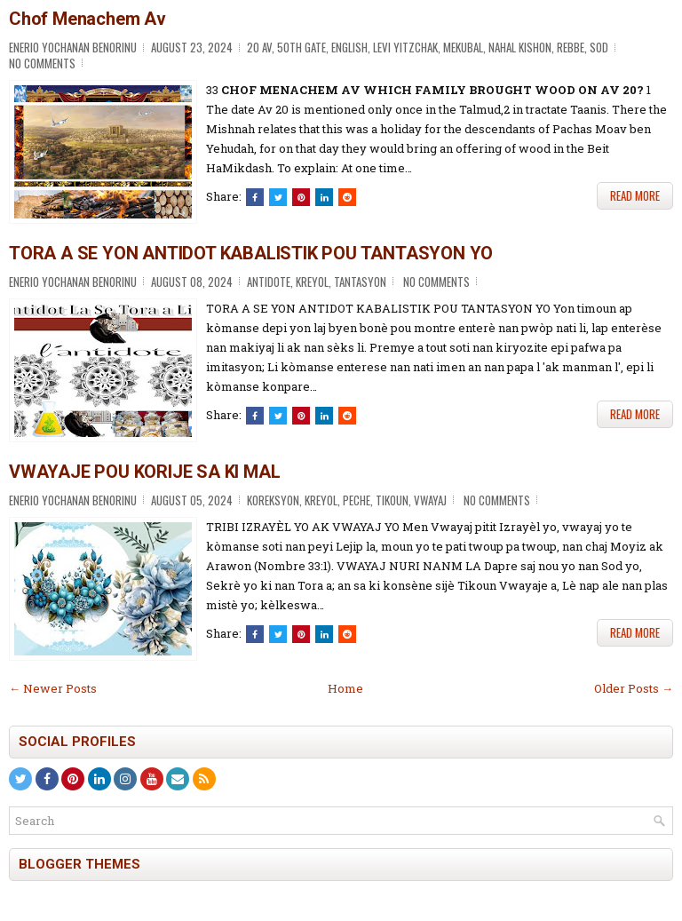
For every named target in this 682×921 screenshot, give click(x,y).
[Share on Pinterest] (301, 197)
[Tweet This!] (278, 197)
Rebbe (570, 47)
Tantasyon (360, 281)
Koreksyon (273, 500)
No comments (42, 63)
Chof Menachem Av (87, 18)
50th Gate (301, 47)
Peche (356, 500)
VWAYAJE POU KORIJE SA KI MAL (144, 471)
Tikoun (392, 500)
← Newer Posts (53, 688)
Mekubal (463, 47)
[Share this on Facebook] (255, 197)
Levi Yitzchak (405, 47)
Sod (599, 47)
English (349, 47)
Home (345, 688)
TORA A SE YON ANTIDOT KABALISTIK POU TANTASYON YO (251, 253)
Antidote (268, 281)
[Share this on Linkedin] (324, 197)
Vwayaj (430, 500)
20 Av (259, 47)
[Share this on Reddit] (347, 197)
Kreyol (312, 281)
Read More (635, 195)
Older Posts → (633, 688)
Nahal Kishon (519, 47)
